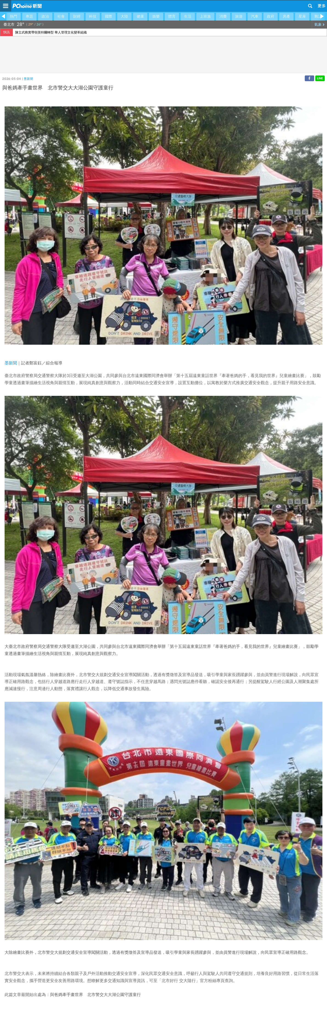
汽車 (254, 16)
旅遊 (239, 16)
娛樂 (156, 16)
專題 (29, 16)
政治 (45, 16)
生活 (187, 16)
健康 (140, 16)
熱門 (13, 16)
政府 (270, 16)
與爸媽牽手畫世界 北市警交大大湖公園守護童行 (95, 995)
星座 (302, 16)
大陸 (124, 16)
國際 (108, 16)
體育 (172, 16)
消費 (223, 16)
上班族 (205, 16)
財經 (77, 16)
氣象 (319, 24)
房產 (286, 16)
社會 (61, 16)
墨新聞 (28, 79)
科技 (92, 16)
